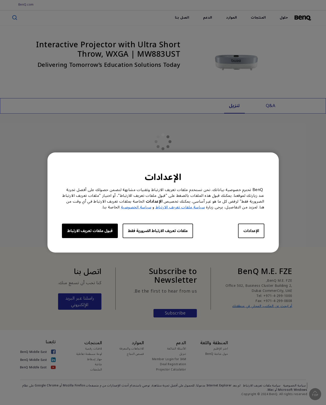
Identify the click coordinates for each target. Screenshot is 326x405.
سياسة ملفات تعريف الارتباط (180, 207)
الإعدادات (251, 231)
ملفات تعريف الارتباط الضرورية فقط (158, 231)
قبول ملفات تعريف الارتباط (90, 231)
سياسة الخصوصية (136, 207)
